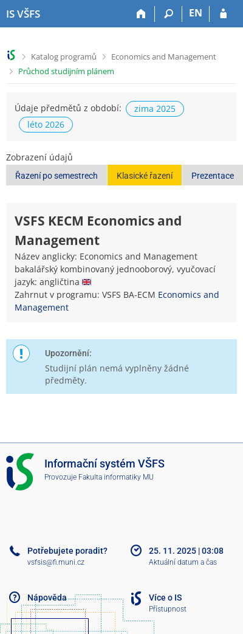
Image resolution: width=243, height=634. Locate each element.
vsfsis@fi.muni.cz (55, 562)
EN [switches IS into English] (195, 12)
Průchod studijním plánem (66, 71)
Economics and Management (163, 56)
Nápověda (47, 597)
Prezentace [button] (212, 176)
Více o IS (165, 597)
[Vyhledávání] (168, 14)
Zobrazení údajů (39, 157)
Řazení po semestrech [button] (56, 176)
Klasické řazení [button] (145, 176)
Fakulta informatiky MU (116, 477)
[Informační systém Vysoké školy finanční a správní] (23, 14)
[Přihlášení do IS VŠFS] (223, 14)
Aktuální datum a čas (183, 562)
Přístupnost (168, 609)
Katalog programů (64, 56)
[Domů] (141, 14)
